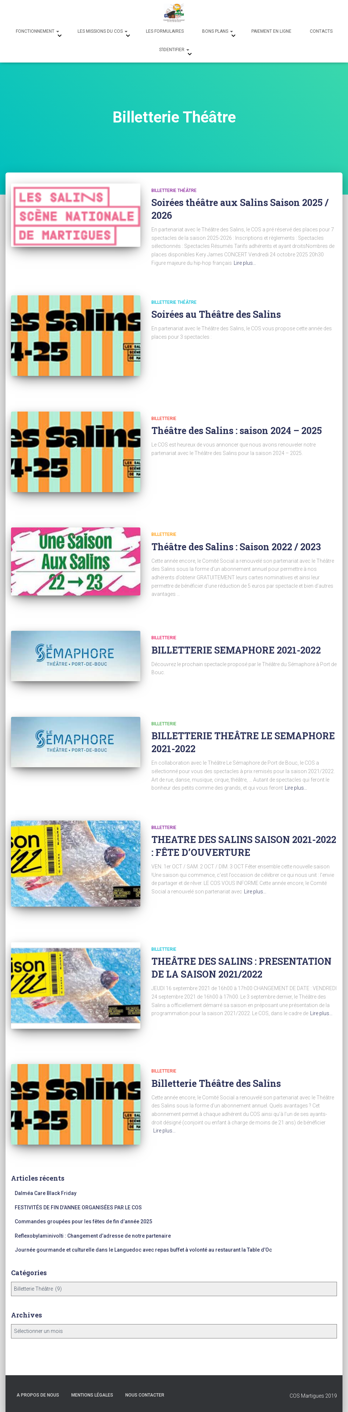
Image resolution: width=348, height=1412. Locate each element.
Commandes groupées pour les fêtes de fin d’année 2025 (83, 1221)
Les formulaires (165, 31)
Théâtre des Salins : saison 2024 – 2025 (236, 430)
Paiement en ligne (271, 31)
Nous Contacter (144, 1395)
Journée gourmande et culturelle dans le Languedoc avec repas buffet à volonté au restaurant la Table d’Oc (143, 1250)
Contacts (321, 31)
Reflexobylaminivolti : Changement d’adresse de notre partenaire (93, 1236)
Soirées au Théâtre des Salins (216, 314)
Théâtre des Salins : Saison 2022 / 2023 (236, 547)
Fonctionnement (37, 31)
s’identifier (174, 49)
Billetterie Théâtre (174, 190)
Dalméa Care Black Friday (45, 1193)
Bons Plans (217, 31)
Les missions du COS (103, 31)
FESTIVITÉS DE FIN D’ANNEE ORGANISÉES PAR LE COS (78, 1207)
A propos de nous (38, 1395)
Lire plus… (245, 263)
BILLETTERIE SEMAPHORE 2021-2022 (236, 650)
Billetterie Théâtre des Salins (216, 1083)
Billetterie (163, 418)
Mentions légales (92, 1395)
